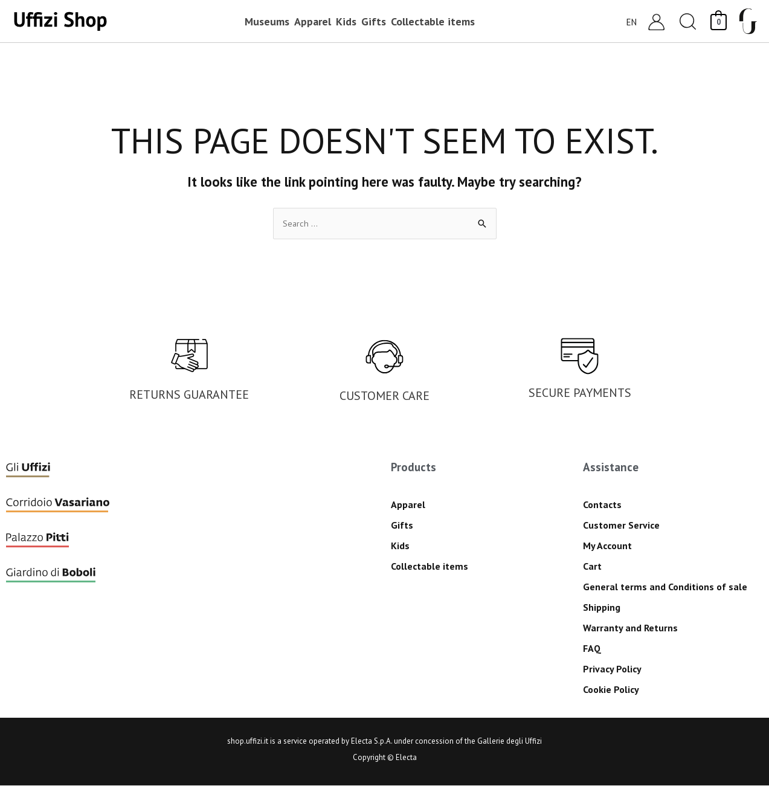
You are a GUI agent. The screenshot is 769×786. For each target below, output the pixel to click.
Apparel (408, 505)
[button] (688, 21)
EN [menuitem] (631, 21)
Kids (400, 546)
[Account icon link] (656, 21)
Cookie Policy (611, 690)
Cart (592, 567)
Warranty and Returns (630, 628)
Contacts (602, 505)
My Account (607, 546)
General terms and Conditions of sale (665, 587)
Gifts (402, 526)
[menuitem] (632, 21)
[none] (627, 21)
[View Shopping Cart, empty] (718, 21)
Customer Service (621, 526)
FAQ (592, 649)
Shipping (601, 608)
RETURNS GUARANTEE (189, 395)
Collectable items (429, 567)
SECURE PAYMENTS (580, 393)
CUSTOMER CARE (384, 396)
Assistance (611, 467)
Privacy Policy (612, 669)
